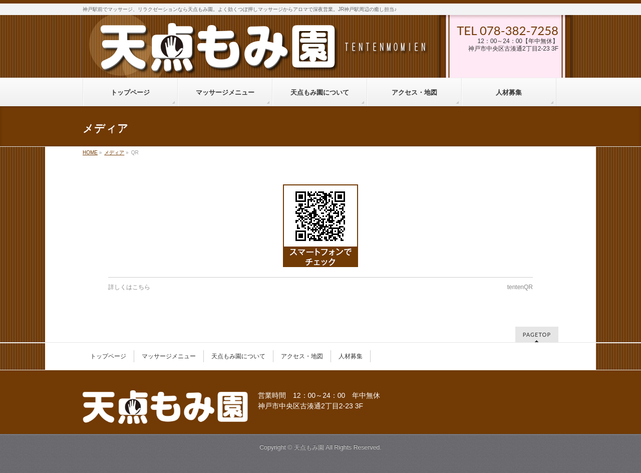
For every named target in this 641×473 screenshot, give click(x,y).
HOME (90, 152)
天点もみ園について (238, 356)
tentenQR (520, 287)
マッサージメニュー (169, 356)
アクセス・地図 (302, 356)
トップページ (108, 356)
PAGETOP (537, 334)
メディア (114, 152)
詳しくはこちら (129, 287)
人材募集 (351, 356)
